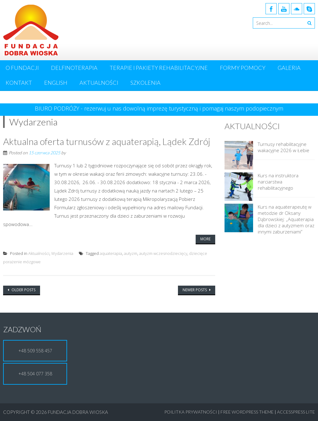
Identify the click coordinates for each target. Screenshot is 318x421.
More (205, 239)
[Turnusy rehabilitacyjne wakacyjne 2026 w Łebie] (239, 156)
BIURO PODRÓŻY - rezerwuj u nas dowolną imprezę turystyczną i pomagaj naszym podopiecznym (159, 108)
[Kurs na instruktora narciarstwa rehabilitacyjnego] (239, 187)
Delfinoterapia (74, 67)
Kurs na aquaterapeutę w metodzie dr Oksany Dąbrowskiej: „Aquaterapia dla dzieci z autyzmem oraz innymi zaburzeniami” (286, 219)
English (55, 82)
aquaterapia (111, 253)
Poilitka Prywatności (190, 411)
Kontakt (19, 82)
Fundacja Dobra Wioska (78, 412)
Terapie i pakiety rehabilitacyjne (159, 67)
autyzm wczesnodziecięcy (163, 253)
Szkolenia (145, 82)
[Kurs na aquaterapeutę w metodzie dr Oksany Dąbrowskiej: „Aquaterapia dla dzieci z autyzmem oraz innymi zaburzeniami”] (239, 218)
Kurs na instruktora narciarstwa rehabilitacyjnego (278, 181)
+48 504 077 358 (35, 374)
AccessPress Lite (296, 411)
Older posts (23, 289)
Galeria (289, 67)
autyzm (130, 253)
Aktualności (99, 82)
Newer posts (195, 289)
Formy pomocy (243, 67)
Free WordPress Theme (247, 411)
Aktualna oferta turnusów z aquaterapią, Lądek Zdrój (106, 141)
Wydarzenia (62, 253)
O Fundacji (22, 67)
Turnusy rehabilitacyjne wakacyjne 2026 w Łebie (283, 147)
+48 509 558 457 (35, 351)
